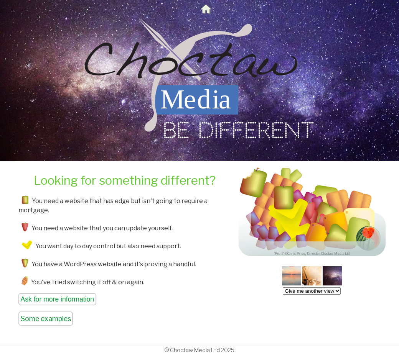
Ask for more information (57, 299)
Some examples (46, 319)
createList (312, 291)
